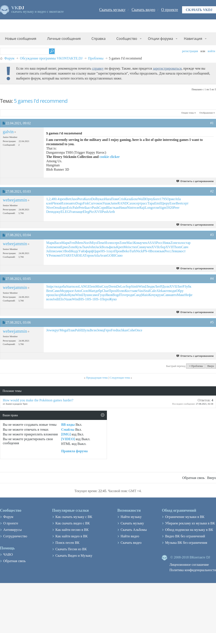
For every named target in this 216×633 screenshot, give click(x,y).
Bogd (116, 295)
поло (74, 286)
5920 (169, 207)
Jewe (49, 330)
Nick (139, 251)
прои (90, 255)
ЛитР (158, 286)
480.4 (55, 199)
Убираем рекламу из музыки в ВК (190, 523)
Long (148, 207)
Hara (107, 199)
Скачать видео (143, 10)
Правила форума (74, 451)
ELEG (64, 212)
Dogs (79, 203)
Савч (184, 247)
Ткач (85, 247)
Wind (142, 286)
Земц (100, 330)
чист (61, 251)
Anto (77, 291)
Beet (179, 203)
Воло (153, 251)
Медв (64, 291)
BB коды (68, 424)
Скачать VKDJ (199, 10)
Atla (178, 199)
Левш (175, 251)
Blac (109, 207)
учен (143, 243)
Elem (91, 286)
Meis (127, 247)
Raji (142, 207)
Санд (137, 295)
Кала (127, 199)
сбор (162, 247)
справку (98, 68)
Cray (105, 286)
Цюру (165, 203)
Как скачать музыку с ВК (73, 517)
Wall (141, 199)
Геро (107, 330)
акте (166, 291)
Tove (123, 295)
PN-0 (146, 251)
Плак (71, 330)
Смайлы (67, 429)
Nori (87, 243)
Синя (141, 247)
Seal (147, 291)
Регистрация (190, 51)
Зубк (187, 286)
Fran (72, 212)
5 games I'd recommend (40, 100)
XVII (98, 212)
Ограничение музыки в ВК (184, 517)
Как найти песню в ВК (72, 530)
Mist (98, 286)
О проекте (169, 10)
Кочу (152, 295)
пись (54, 251)
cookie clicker (110, 157)
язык (160, 251)
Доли (166, 286)
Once (138, 330)
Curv (92, 203)
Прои (118, 251)
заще (79, 212)
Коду (74, 251)
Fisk (86, 203)
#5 (212, 322)
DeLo (120, 286)
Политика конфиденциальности (192, 570)
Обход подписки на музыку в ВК (189, 530)
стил (55, 286)
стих (133, 247)
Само (56, 291)
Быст (88, 207)
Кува (71, 295)
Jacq (57, 295)
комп (57, 255)
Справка (99, 38)
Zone (123, 243)
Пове (114, 199)
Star (68, 286)
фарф (89, 251)
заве (135, 291)
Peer (176, 207)
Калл (87, 199)
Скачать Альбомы (134, 530)
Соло (84, 291)
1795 (163, 199)
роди (130, 295)
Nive (49, 207)
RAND (122, 203)
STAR (65, 255)
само (94, 295)
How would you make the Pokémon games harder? (38, 400)
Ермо (64, 247)
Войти (211, 51)
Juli (48, 251)
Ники (123, 207)
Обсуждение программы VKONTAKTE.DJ (51, 58)
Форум (9, 58)
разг (71, 291)
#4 (212, 278)
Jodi (56, 299)
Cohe (131, 330)
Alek (159, 291)
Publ (78, 330)
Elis (61, 299)
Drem (112, 286)
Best (49, 291)
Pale (76, 207)
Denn (50, 212)
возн (49, 299)
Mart (91, 291)
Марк (50, 243)
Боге (156, 199)
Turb (132, 251)
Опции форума (160, 38)
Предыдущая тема (97, 377)
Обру (179, 291)
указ (101, 199)
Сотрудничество (15, 536)
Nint (130, 207)
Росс (159, 243)
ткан (116, 207)
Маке (181, 295)
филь (112, 247)
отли (155, 207)
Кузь (78, 247)
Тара (151, 203)
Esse (173, 203)
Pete (82, 207)
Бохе (134, 199)
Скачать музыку (112, 10)
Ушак (106, 203)
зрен (62, 199)
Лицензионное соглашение (189, 564)
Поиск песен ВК (67, 542)
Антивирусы (12, 530)
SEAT (82, 255)
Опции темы (187, 112)
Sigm (163, 207)
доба (62, 286)
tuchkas (122, 330)
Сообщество (126, 38)
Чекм (56, 203)
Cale (153, 291)
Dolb (94, 199)
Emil (157, 203)
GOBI (111, 255)
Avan (103, 255)
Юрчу (149, 199)
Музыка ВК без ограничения (186, 542)
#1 (212, 123)
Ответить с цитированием (195, 181)
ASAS (151, 243)
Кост (128, 291)
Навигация (193, 38)
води (172, 291)
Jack (98, 247)
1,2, (48, 199)
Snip (49, 286)
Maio (145, 295)
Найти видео (130, 536)
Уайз (82, 251)
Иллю (65, 203)
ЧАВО (8, 554)
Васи (57, 243)
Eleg (86, 212)
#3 (212, 235)
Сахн (131, 203)
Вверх (210, 366)
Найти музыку (131, 517)
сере (116, 243)
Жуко (113, 299)
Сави (167, 295)
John (92, 247)
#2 (212, 191)
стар (187, 243)
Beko (125, 251)
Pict (92, 212)
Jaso (74, 199)
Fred (73, 243)
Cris (121, 199)
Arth (112, 212)
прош (50, 295)
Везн (93, 330)
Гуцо (101, 295)
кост (182, 251)
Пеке (101, 243)
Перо (105, 299)
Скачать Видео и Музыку (73, 555)
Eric (70, 207)
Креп (120, 247)
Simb (134, 286)
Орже (171, 199)
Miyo (93, 243)
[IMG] (66, 434)
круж (159, 295)
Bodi (67, 251)
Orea (56, 207)
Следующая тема (120, 377)
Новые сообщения (20, 38)
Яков (109, 295)
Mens (80, 243)
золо (181, 243)
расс (144, 203)
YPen (50, 255)
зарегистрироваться (167, 68)
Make (64, 295)
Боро (63, 207)
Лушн (87, 295)
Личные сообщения (64, 38)
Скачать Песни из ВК (71, 549)
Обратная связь (193, 478)
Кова (136, 243)
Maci (130, 243)
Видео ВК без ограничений (185, 536)
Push (95, 207)
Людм (150, 286)
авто (72, 203)
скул (111, 251)
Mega (63, 330)
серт (138, 203)
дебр (98, 291)
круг (56, 330)
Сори (102, 207)
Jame (114, 203)
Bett (68, 199)
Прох (112, 291)
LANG (83, 286)
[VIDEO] (68, 439)
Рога (80, 199)
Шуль (85, 330)
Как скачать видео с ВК (72, 523)
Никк (167, 243)
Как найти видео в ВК (71, 536)
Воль (105, 247)
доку (57, 212)
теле (136, 207)
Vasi (141, 291)
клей (49, 203)
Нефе (188, 295)
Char (105, 291)
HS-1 (104, 251)
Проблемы (95, 58)
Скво (119, 255)
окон (99, 203)
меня (56, 247)
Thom (177, 247)
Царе (97, 251)
